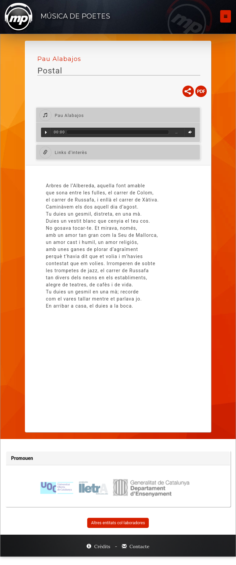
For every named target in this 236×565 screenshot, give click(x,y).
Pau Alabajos (59, 59)
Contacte (135, 546)
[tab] (118, 115)
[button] (118, 115)
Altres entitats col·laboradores (118, 523)
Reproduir (46, 132)
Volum (189, 132)
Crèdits (99, 546)
